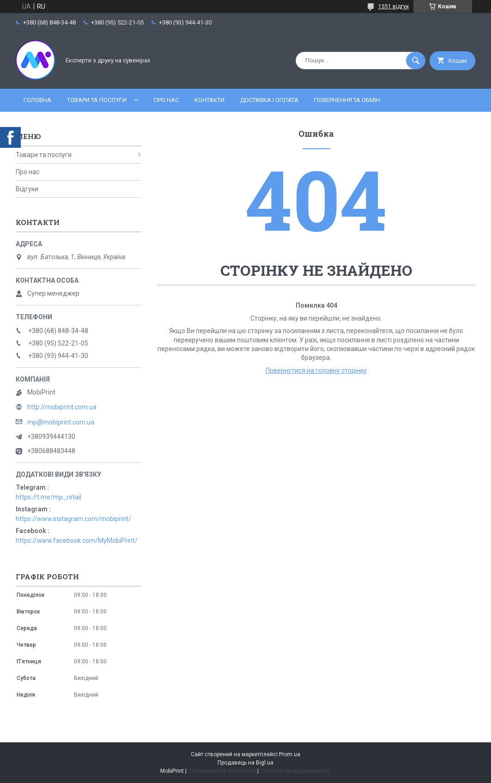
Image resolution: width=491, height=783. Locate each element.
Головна (37, 100)
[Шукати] (415, 60)
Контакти (209, 100)
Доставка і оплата (269, 100)
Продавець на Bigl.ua (245, 762)
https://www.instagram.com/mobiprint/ (73, 518)
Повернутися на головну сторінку (316, 370)
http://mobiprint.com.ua (62, 407)
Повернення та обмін (347, 100)
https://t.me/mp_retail (48, 497)
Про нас (166, 100)
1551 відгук (393, 6)
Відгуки (27, 189)
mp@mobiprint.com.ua (60, 422)
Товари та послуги (97, 100)
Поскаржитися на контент (222, 771)
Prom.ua (289, 754)
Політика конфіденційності (295, 771)
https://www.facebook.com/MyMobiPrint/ (77, 540)
